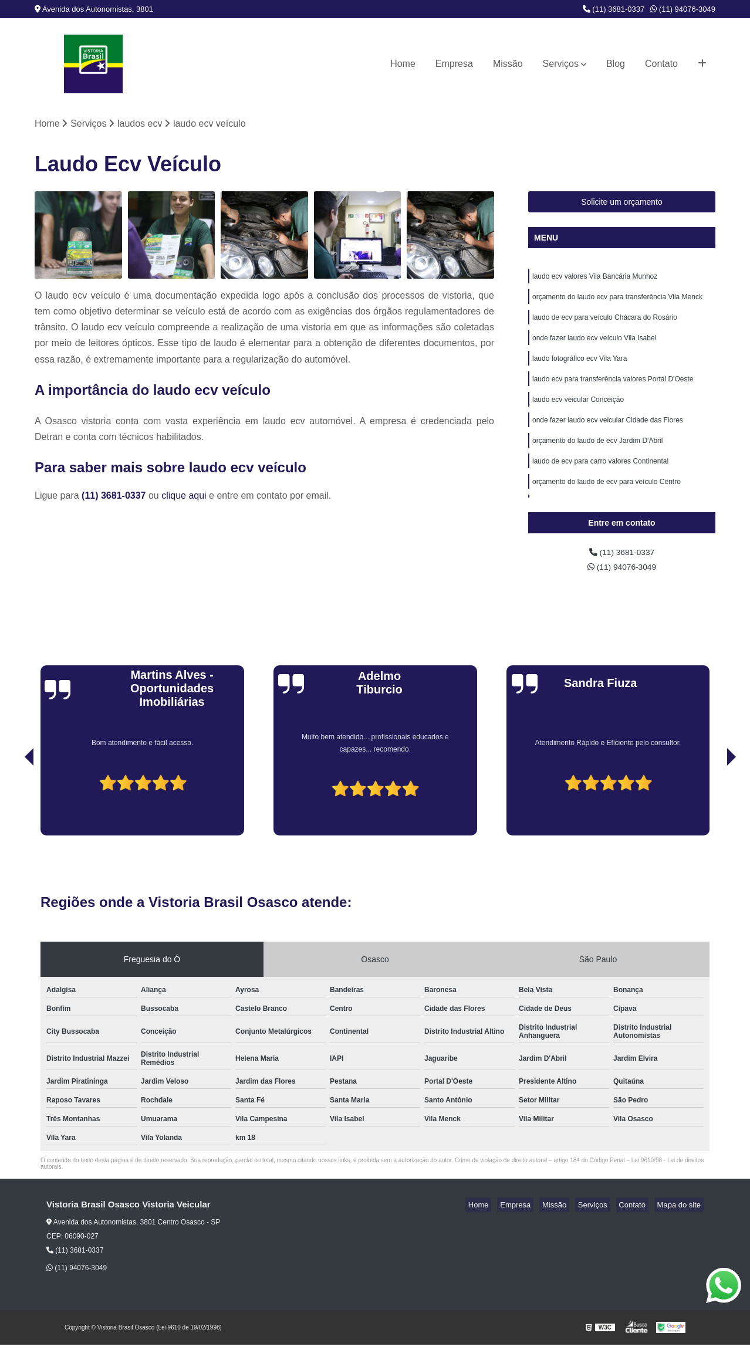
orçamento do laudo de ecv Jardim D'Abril (597, 458)
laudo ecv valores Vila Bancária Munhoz (594, 279)
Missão (508, 64)
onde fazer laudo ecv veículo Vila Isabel (594, 346)
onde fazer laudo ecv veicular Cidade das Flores (607, 435)
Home (402, 64)
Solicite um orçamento (622, 203)
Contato (661, 64)
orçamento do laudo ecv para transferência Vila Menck (617, 301)
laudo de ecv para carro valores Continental (600, 480)
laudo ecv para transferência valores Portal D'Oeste (612, 391)
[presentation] (13, 807)
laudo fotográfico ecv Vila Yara (579, 368)
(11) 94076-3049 (682, 9)
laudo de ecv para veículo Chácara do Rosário (604, 324)
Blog (615, 64)
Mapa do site (681, 1210)
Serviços (561, 64)
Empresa (454, 64)
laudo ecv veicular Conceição (578, 413)
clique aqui (184, 497)
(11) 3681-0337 (614, 9)
